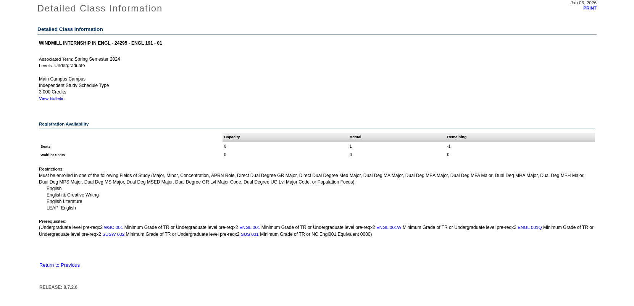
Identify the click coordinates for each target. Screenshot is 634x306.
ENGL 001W (389, 227)
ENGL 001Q (530, 227)
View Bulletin (52, 98)
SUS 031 (250, 234)
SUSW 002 (113, 234)
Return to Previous (59, 265)
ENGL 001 (249, 227)
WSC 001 (113, 227)
